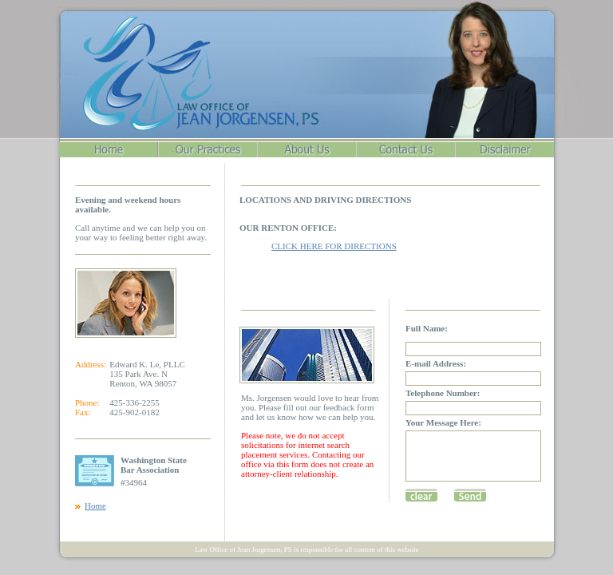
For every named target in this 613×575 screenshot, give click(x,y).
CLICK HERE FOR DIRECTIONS (334, 246)
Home (95, 505)
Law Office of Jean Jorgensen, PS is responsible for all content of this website (307, 549)
